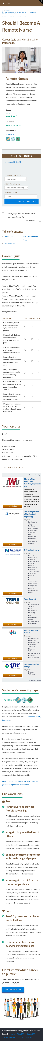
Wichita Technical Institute (31, 631)
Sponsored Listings (13, 162)
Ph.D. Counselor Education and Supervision (33, 530)
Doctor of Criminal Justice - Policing (33, 590)
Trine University (30, 599)
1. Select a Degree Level (13, 175)
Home (12, 1034)
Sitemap (28, 1037)
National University (31, 550)
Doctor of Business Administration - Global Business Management (33, 582)
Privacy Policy (9, 1037)
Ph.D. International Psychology (32, 537)
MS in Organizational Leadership (32, 611)
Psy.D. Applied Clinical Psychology (32, 524)
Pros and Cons (9, 244)
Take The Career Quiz (13, 989)
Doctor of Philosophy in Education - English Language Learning (33, 559)
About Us (20, 1034)
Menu (6, 3)
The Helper (10, 134)
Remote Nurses (17, 79)
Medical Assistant (33, 638)
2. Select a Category (12, 184)
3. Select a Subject (11, 192)
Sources (20, 1037)
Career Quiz (8, 237)
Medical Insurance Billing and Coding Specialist (34, 655)
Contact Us (30, 1034)
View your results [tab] (16, 467)
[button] (41, 2)
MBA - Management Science (32, 617)
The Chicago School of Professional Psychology (31, 514)
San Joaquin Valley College (31, 665)
